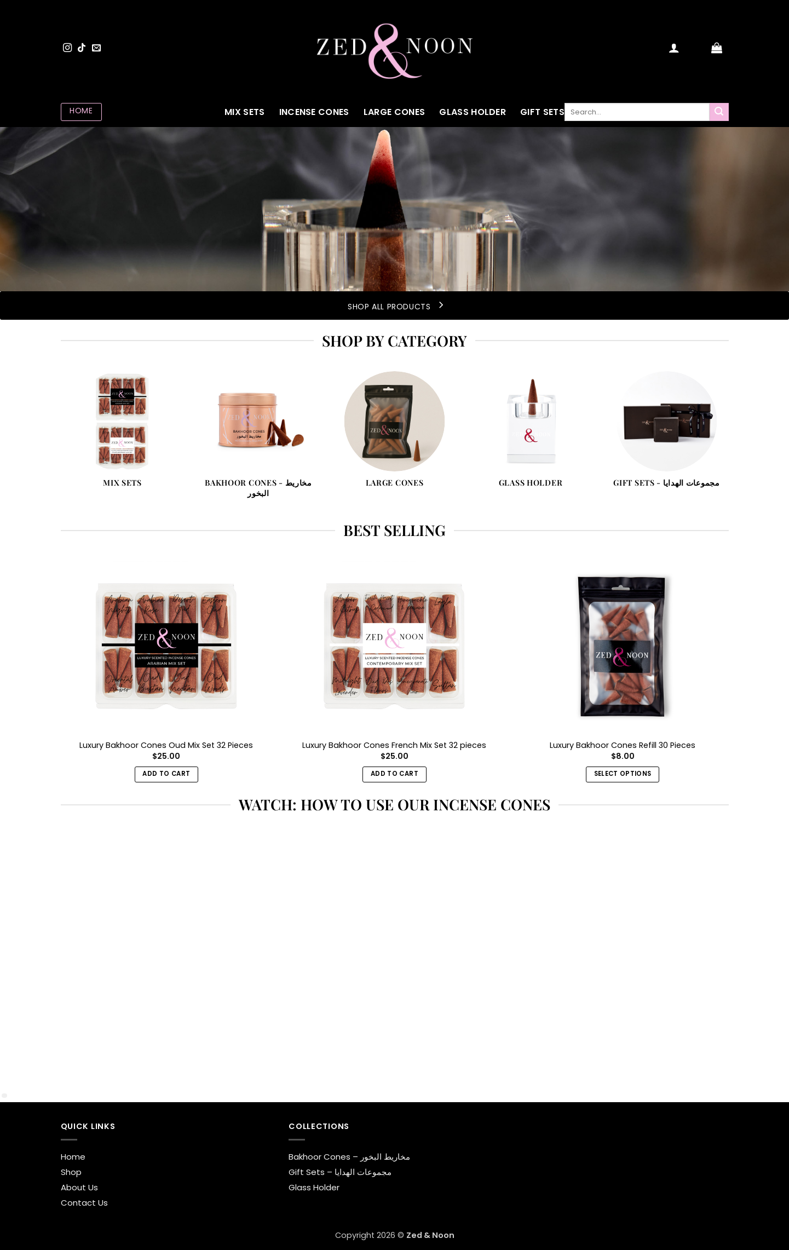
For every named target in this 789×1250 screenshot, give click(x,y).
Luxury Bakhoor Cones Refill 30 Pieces (622, 745)
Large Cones (394, 112)
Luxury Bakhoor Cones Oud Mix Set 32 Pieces (166, 745)
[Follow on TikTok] (81, 48)
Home (73, 1156)
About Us (79, 1187)
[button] (674, 47)
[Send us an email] (96, 48)
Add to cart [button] (166, 773)
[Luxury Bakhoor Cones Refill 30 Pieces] (622, 645)
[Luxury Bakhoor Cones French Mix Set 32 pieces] (394, 645)
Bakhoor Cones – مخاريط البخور (349, 1156)
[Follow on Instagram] (67, 48)
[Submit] (719, 112)
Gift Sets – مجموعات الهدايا (340, 1172)
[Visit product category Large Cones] (394, 435)
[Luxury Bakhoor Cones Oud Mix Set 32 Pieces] (166, 645)
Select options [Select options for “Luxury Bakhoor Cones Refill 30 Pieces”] (623, 773)
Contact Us (84, 1202)
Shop (71, 1172)
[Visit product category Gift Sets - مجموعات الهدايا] (666, 435)
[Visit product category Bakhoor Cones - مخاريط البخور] (258, 440)
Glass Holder (472, 112)
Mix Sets (244, 112)
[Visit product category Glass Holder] (531, 435)
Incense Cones (314, 112)
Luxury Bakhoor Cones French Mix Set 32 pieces (394, 745)
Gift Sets (542, 112)
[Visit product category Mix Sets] (122, 435)
